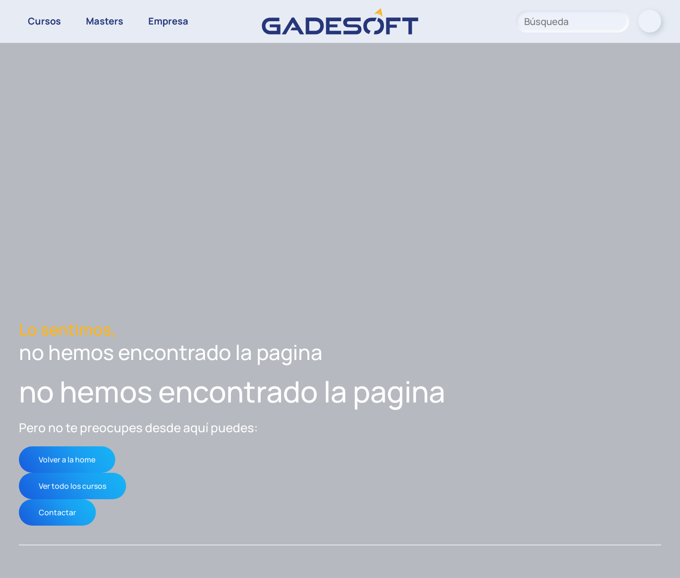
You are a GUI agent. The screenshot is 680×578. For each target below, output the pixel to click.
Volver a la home (67, 459)
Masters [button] (104, 21)
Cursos (44, 21)
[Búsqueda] (572, 21)
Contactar (57, 512)
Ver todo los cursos (72, 486)
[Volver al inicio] (340, 21)
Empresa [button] (168, 21)
